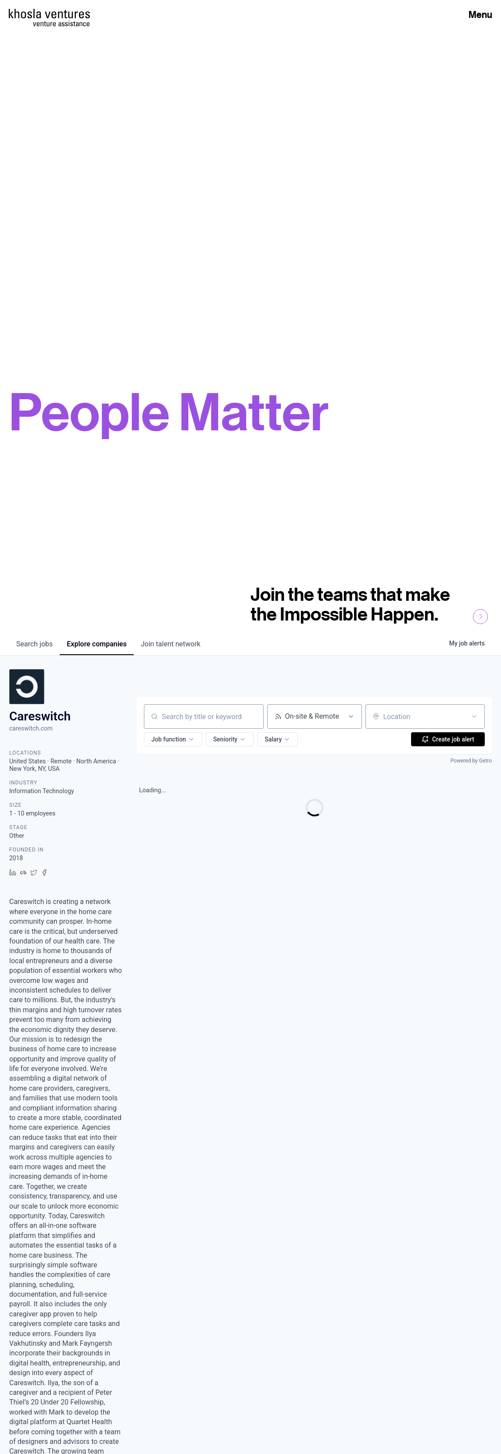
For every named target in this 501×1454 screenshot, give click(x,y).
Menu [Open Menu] (480, 14)
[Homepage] (49, 13)
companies (96, 644)
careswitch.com (31, 728)
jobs (34, 644)
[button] (173, 739)
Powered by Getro (471, 761)
